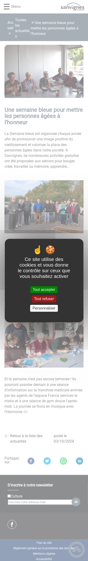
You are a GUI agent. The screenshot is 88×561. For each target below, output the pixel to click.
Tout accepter (44, 290)
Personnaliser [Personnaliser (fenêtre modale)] (44, 308)
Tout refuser (44, 299)
